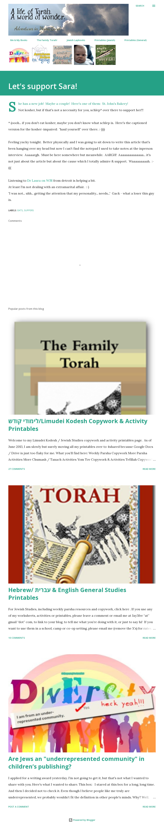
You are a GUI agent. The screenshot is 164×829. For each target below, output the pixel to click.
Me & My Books (16, 40)
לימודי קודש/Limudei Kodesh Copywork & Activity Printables (77, 425)
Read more (149, 468)
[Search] (140, 6)
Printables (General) (134, 40)
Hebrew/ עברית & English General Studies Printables (67, 593)
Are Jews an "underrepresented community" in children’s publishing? (76, 762)
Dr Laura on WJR (40, 180)
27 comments (16, 468)
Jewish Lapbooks (74, 40)
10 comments (16, 637)
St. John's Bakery (114, 104)
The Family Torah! (45, 40)
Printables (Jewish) (103, 40)
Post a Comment (18, 806)
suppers (29, 210)
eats (20, 210)
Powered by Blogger (82, 819)
